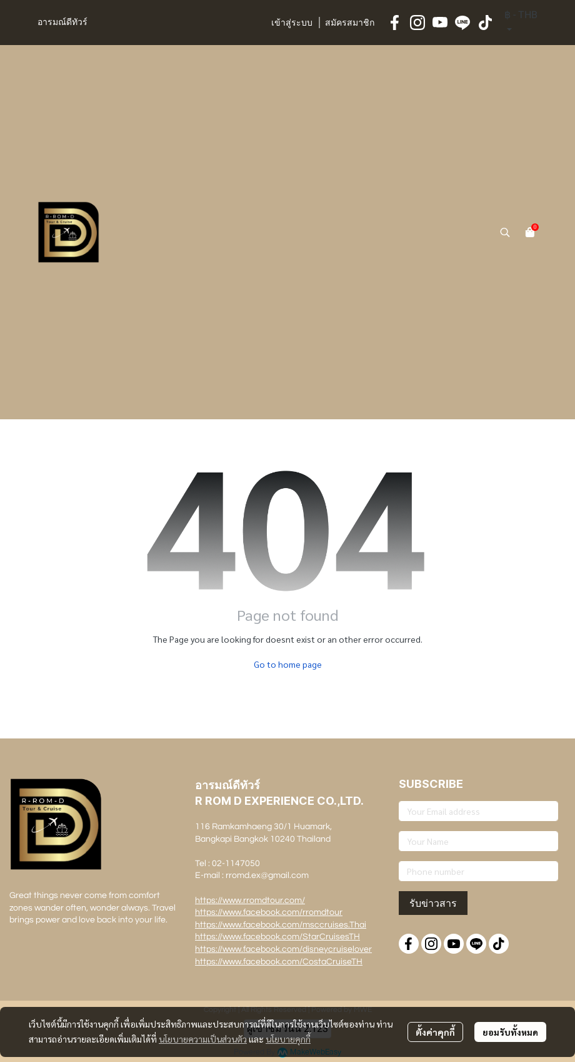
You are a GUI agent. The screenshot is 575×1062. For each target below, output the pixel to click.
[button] (521, 23)
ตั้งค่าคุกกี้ (435, 1032)
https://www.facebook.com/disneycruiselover (283, 949)
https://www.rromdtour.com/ (250, 900)
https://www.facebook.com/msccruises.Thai (280, 925)
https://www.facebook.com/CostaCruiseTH (278, 961)
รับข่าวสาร (433, 903)
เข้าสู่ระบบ (291, 23)
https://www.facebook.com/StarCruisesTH (277, 936)
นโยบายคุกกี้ (288, 1038)
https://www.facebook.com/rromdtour (268, 912)
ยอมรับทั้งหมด (510, 1032)
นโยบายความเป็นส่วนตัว (203, 1038)
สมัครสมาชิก (349, 23)
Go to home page (288, 664)
